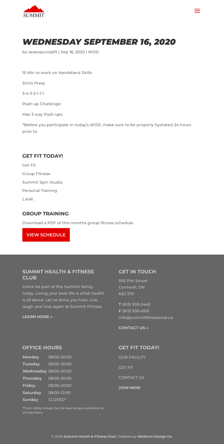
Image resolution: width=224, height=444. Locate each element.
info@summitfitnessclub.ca (146, 317)
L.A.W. (28, 199)
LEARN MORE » (37, 316)
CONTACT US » (133, 327)
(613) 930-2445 (136, 304)
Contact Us (131, 377)
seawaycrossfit (42, 51)
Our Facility (132, 357)
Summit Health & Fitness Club (90, 436)
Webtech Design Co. (155, 436)
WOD (93, 51)
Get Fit (29, 165)
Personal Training (39, 190)
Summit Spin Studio (42, 182)
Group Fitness (36, 173)
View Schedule (46, 234)
